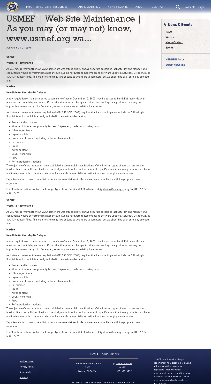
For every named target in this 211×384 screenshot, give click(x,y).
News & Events (118, 6)
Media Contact (174, 42)
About (140, 6)
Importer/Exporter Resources (46, 6)
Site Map (24, 377)
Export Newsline (175, 64)
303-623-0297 (124, 371)
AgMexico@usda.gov (111, 189)
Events (169, 47)
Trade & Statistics (87, 6)
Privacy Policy (27, 366)
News (169, 31)
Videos (170, 37)
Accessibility (26, 372)
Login (201, 6)
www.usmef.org (51, 68)
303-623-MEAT (124, 363)
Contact (157, 6)
